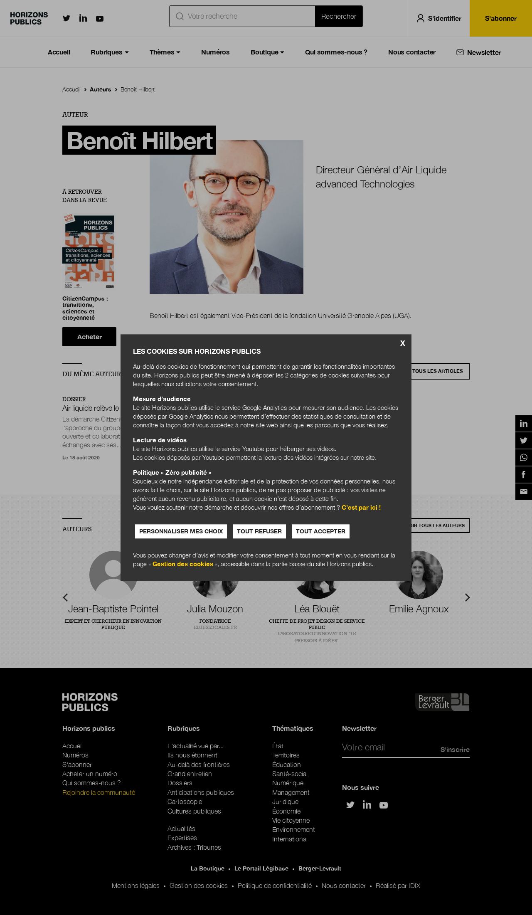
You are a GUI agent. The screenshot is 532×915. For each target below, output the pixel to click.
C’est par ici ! (361, 507)
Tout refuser (259, 531)
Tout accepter (320, 531)
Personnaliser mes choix (181, 531)
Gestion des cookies (183, 563)
